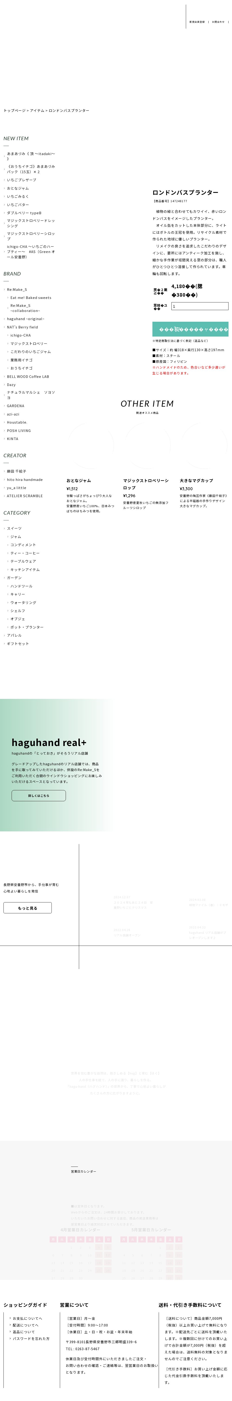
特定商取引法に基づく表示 (182, 1358)
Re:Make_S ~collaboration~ (25, 308)
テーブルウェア (23, 561)
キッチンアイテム (25, 569)
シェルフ (17, 610)
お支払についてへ (27, 1268)
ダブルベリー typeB (24, 212)
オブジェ (17, 618)
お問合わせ (218, 22)
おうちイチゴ (21, 368)
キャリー (17, 594)
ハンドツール (21, 586)
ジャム (15, 536)
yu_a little (16, 487)
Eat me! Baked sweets (31, 297)
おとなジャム (18, 188)
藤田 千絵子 (16, 471)
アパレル (14, 635)
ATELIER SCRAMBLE (25, 495)
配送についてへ (26, 1275)
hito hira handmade (25, 479)
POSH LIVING (19, 430)
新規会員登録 (195, 22)
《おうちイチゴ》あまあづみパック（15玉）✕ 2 (31, 169)
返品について (24, 1282)
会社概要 (83, 1358)
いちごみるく (18, 196)
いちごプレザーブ (21, 179)
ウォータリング (23, 602)
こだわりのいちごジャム (30, 351)
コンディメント (23, 544)
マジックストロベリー (29, 343)
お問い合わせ (138, 1358)
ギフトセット (18, 643)
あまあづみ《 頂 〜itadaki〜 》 (31, 156)
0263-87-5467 (87, 1299)
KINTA (12, 438)
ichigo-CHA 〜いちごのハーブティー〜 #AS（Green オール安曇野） (31, 251)
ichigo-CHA (20, 335)
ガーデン (14, 577)
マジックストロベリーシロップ (31, 236)
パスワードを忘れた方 (31, 1289)
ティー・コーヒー (25, 553)
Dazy (11, 384)
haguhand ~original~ (26, 318)
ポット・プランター (27, 627)
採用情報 (108, 1358)
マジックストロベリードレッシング (31, 223)
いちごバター (18, 204)
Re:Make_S (17, 289)
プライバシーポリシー (46, 1358)
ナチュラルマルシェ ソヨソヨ (31, 395)
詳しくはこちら (38, 796)
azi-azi (13, 414)
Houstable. (17, 422)
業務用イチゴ (21, 359)
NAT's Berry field (22, 326)
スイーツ (14, 528)
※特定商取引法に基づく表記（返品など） (181, 340)
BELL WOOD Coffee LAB (28, 376)
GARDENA (15, 405)
